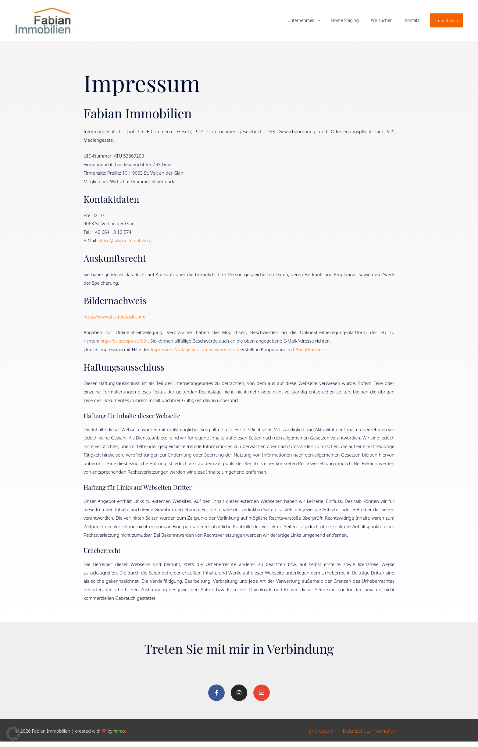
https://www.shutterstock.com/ (115, 322)
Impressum (321, 736)
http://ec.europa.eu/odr (124, 346)
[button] (446, 23)
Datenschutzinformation (369, 736)
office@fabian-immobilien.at (127, 246)
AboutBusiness (313, 355)
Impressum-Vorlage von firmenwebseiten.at (196, 355)
